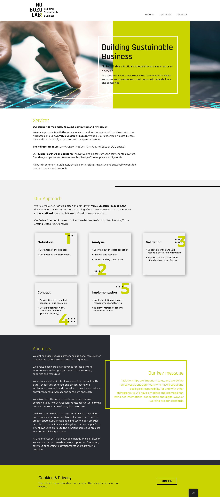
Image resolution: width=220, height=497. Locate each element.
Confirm (166, 481)
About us (182, 14)
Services (149, 14)
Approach (165, 14)
